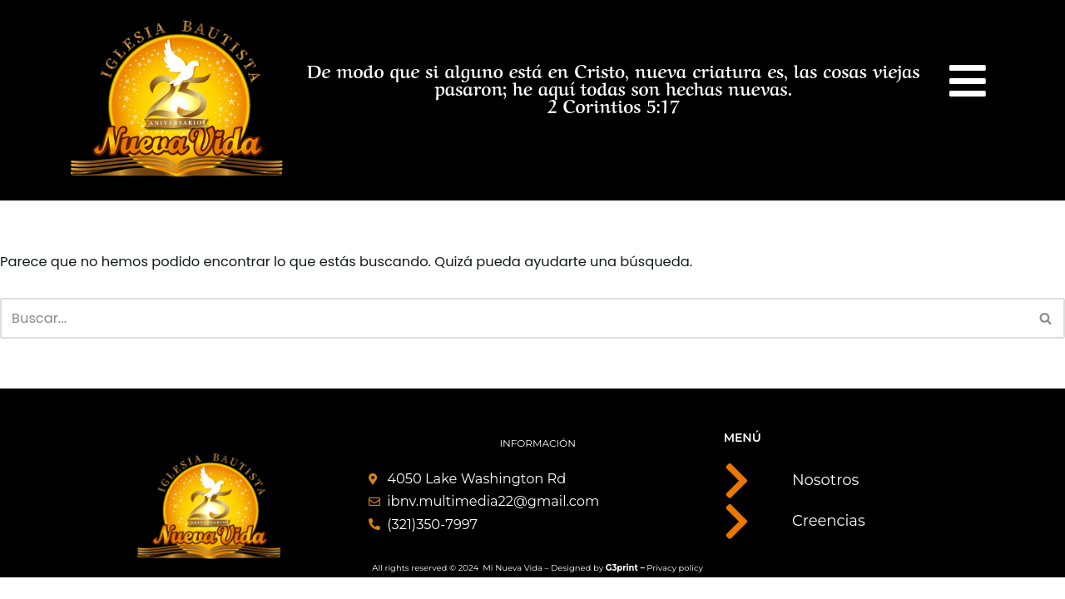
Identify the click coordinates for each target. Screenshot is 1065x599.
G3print (622, 587)
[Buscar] (514, 320)
